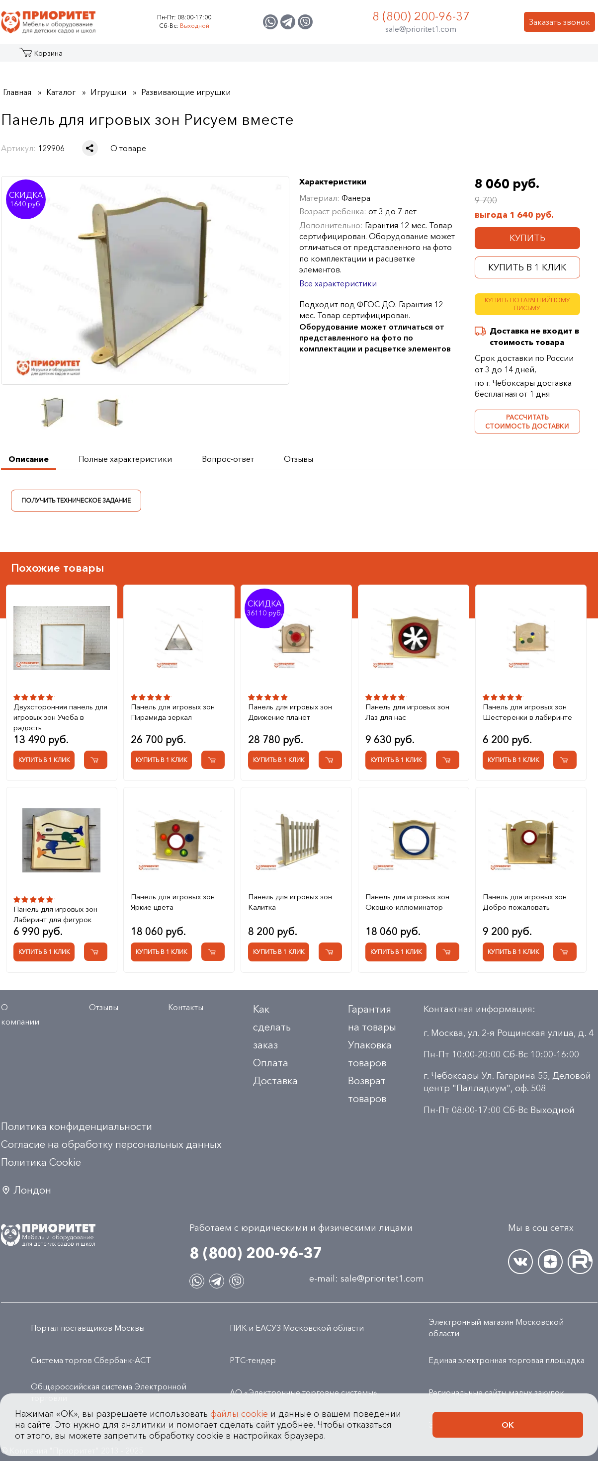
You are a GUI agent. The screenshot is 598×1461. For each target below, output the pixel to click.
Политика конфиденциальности (76, 1126)
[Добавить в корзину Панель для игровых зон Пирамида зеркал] (213, 760)
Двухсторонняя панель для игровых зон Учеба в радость (60, 717)
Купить (527, 238)
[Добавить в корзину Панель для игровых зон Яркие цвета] (213, 952)
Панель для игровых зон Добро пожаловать (525, 902)
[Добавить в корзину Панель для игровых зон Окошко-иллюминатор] (447, 952)
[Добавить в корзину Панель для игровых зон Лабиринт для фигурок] (95, 952)
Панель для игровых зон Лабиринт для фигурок (55, 914)
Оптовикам (450, 57)
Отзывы (103, 1007)
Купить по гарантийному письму (527, 304)
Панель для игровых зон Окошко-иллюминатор (407, 902)
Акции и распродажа (92, 56)
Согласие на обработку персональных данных (111, 1144)
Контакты (504, 57)
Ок (508, 1433)
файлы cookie (239, 1422)
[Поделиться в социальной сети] (90, 148)
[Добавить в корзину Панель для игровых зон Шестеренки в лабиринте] (565, 760)
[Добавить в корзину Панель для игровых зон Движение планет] (330, 760)
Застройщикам (384, 57)
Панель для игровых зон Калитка (290, 902)
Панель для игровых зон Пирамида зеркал (173, 712)
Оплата (270, 1063)
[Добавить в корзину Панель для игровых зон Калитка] (330, 952)
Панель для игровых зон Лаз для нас (407, 712)
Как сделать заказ (272, 1027)
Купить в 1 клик (527, 267)
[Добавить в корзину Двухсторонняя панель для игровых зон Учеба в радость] (95, 760)
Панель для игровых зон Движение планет (290, 712)
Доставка (275, 1081)
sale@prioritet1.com (420, 29)
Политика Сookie (41, 1162)
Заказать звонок (559, 22)
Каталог (39, 57)
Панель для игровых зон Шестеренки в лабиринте (527, 712)
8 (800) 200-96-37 (421, 16)
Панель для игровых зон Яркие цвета (173, 902)
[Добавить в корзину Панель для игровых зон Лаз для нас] (447, 760)
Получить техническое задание (76, 500)
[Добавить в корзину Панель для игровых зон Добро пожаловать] (565, 952)
